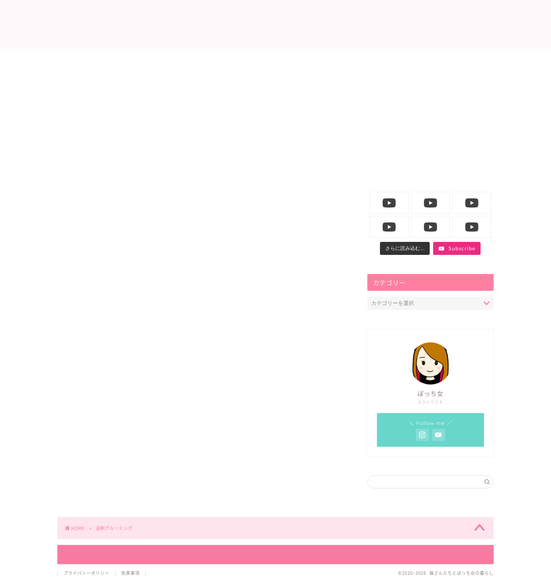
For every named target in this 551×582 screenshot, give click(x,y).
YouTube (414, 58)
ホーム (137, 58)
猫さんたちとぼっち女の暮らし (275, 25)
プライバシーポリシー (86, 573)
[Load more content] (405, 248)
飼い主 (321, 58)
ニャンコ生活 (229, 58)
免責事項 (130, 573)
